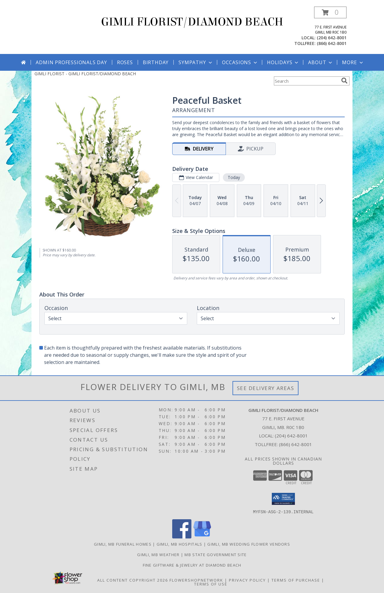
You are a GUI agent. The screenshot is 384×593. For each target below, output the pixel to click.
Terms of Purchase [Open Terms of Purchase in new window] (296, 580)
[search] (344, 80)
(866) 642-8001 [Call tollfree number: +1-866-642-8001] (331, 43)
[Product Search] (306, 81)
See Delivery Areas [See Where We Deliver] (265, 388)
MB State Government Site (215, 554)
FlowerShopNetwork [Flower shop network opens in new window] (196, 580)
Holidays (283, 62)
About (320, 62)
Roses (125, 62)
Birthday (156, 62)
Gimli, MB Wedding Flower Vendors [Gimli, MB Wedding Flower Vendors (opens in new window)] (248, 544)
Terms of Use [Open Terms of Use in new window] (210, 583)
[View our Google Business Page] (202, 536)
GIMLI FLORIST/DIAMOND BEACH (192, 22)
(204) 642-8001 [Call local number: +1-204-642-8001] (331, 37)
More (353, 62)
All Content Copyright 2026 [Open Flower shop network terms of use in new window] (132, 580)
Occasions (240, 62)
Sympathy (195, 62)
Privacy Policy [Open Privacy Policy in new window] (247, 580)
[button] (330, 12)
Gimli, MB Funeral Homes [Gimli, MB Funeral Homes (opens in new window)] (123, 544)
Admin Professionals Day (71, 62)
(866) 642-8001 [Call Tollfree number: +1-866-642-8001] (295, 444)
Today (234, 177)
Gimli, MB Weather (158, 554)
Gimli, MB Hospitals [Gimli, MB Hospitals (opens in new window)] (179, 544)
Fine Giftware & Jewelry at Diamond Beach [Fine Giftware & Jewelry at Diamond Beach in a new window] (192, 565)
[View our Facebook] (181, 536)
